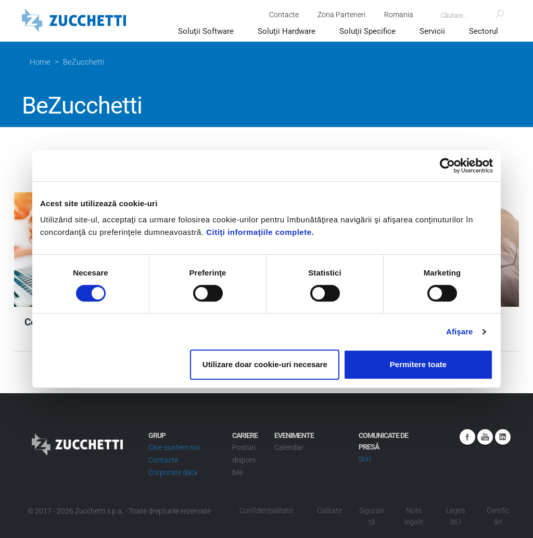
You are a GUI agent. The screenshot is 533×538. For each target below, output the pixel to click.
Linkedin (503, 437)
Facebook (467, 437)
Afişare (459, 331)
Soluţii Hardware (286, 31)
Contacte (283, 14)
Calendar (288, 447)
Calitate (329, 510)
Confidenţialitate (266, 510)
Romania (397, 14)
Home (40, 62)
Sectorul (483, 31)
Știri (365, 459)
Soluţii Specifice (367, 31)
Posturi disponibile (244, 460)
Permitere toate (418, 364)
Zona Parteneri (340, 14)
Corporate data (173, 472)
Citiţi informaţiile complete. (260, 232)
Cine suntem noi (174, 447)
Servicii (432, 31)
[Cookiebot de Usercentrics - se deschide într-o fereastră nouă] (447, 165)
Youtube (485, 437)
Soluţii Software (206, 31)
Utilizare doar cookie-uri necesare (264, 364)
